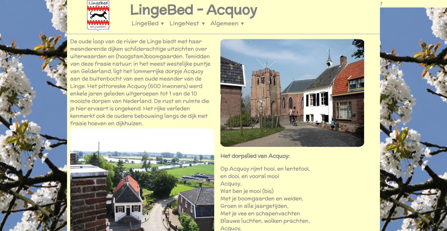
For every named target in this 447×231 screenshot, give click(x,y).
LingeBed (148, 23)
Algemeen (227, 23)
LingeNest (187, 23)
